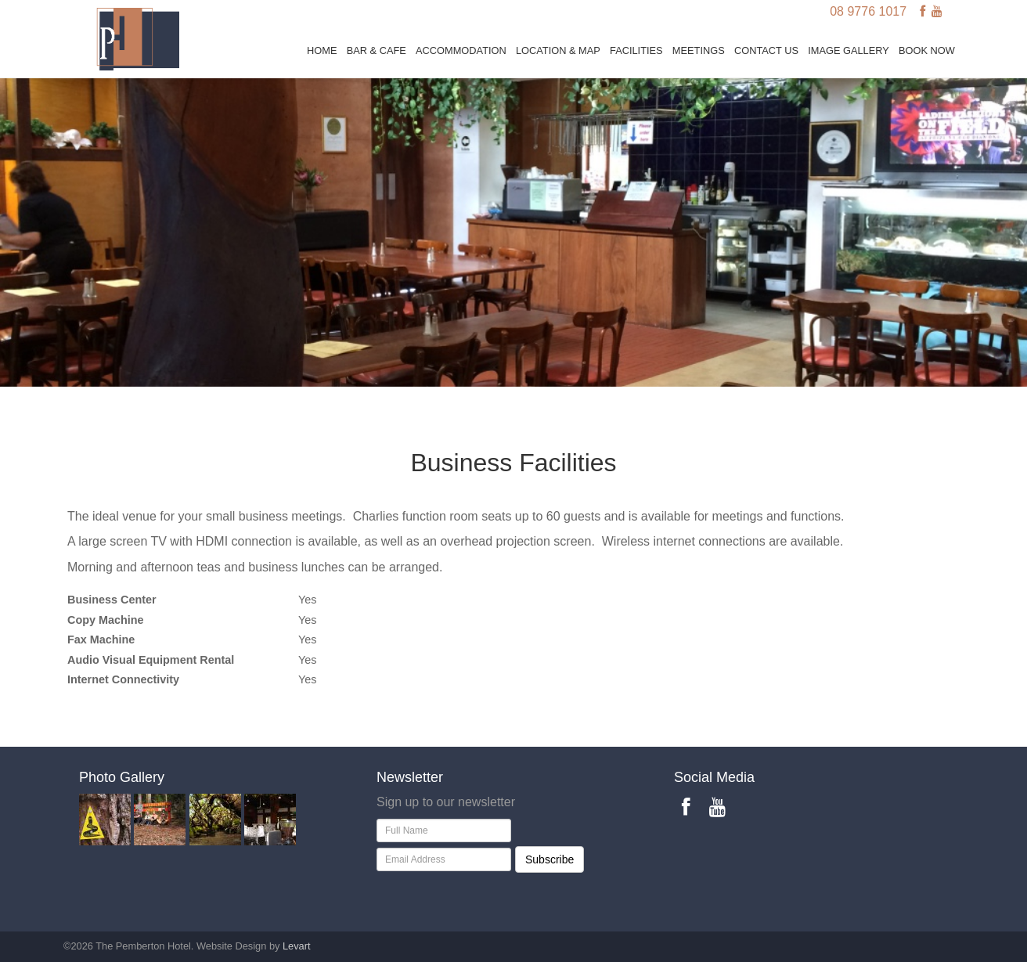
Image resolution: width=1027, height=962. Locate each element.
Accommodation (461, 50)
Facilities (636, 50)
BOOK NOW (927, 50)
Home (322, 50)
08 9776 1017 (868, 11)
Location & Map (558, 50)
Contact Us (766, 50)
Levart (297, 946)
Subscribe (549, 859)
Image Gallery (848, 50)
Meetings (698, 50)
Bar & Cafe (376, 50)
